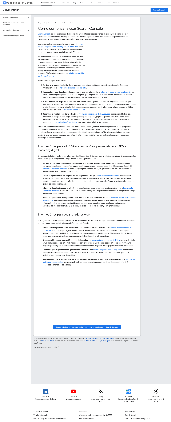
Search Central (20, 2)
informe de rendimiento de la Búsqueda (94, 114)
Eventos (100, 3)
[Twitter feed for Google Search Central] (156, 393)
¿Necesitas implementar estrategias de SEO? (95, 415)
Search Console (159, 10)
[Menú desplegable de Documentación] (55, 2)
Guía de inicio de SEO (86, 419)
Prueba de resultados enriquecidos (137, 419)
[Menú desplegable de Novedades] (92, 2)
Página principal (43, 23)
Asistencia (64, 3)
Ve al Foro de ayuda (40, 415)
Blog (74, 3)
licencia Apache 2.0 (47, 341)
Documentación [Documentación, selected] (47, 3)
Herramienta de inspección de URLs (105, 240)
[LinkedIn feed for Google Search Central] (46, 393)
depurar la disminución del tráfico (64, 122)
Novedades (84, 3)
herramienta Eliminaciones (108, 176)
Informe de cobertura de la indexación (116, 92)
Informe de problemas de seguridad (107, 250)
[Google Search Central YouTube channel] (73, 393)
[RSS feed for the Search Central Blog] (101, 393)
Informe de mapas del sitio (74, 110)
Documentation (11, 9)
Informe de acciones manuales (55, 169)
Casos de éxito (113, 3)
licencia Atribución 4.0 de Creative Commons (99, 338)
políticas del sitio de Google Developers (97, 341)
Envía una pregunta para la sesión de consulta (49, 419)
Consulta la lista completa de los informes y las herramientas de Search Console (87, 327)
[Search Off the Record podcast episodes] (128, 393)
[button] (13, 17)
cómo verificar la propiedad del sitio (72, 88)
